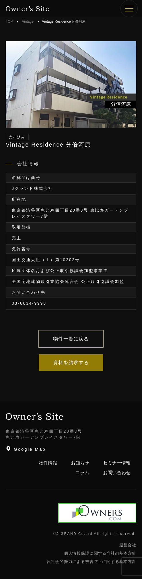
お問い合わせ (117, 472)
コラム (82, 472)
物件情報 (48, 462)
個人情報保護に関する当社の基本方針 (100, 553)
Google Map (26, 449)
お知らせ (80, 462)
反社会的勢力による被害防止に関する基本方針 (91, 561)
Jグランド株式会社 (32, 188)
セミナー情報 (117, 462)
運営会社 (127, 545)
